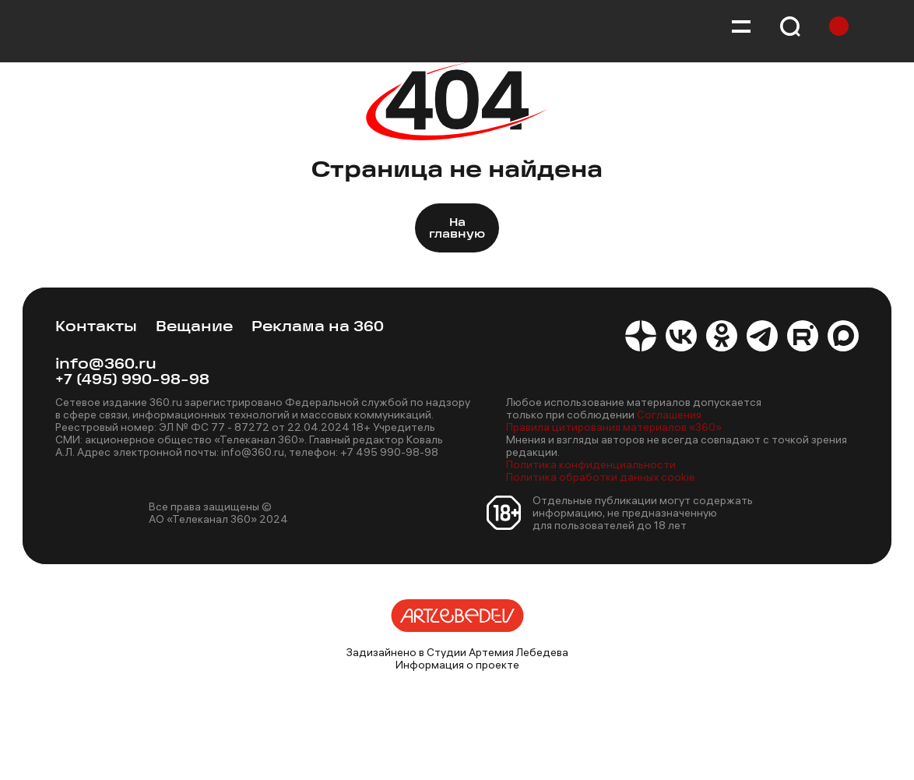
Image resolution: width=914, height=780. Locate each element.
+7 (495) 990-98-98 (132, 380)
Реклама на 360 (317, 327)
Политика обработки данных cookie (600, 477)
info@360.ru (105, 365)
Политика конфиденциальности (591, 464)
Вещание (194, 327)
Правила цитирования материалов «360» (614, 427)
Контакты (96, 327)
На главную (457, 229)
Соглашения (669, 415)
